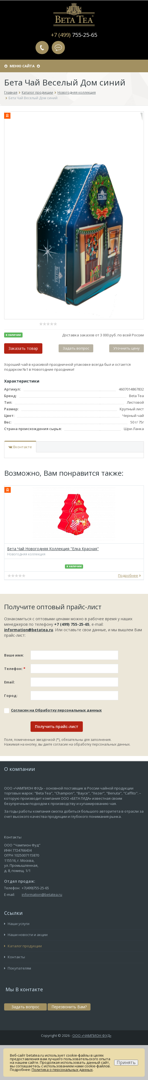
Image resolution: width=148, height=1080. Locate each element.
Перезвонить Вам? (42, 47)
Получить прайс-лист (56, 726)
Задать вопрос (58, 47)
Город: (11, 695)
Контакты (14, 956)
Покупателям (17, 968)
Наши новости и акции (26, 934)
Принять (126, 1062)
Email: (9, 682)
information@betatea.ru (28, 629)
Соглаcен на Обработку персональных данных (56, 710)
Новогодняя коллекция (76, 92)
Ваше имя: (14, 655)
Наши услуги (16, 923)
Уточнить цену (126, 348)
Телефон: (14, 668)
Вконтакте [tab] (20, 446)
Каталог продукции (37, 92)
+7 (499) (74, 35)
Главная (10, 92)
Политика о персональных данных (62, 1069)
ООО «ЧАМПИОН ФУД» (91, 1035)
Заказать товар (23, 348)
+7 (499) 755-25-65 (71, 624)
